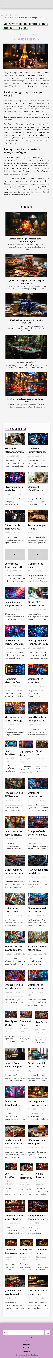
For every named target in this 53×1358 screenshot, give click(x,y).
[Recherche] (23, 1332)
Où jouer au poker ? (26, 362)
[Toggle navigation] (6, 4)
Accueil (4, 15)
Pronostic (26, 1348)
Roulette (26, 1344)
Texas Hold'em (26, 1337)
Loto (26, 1341)
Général (13, 15)
